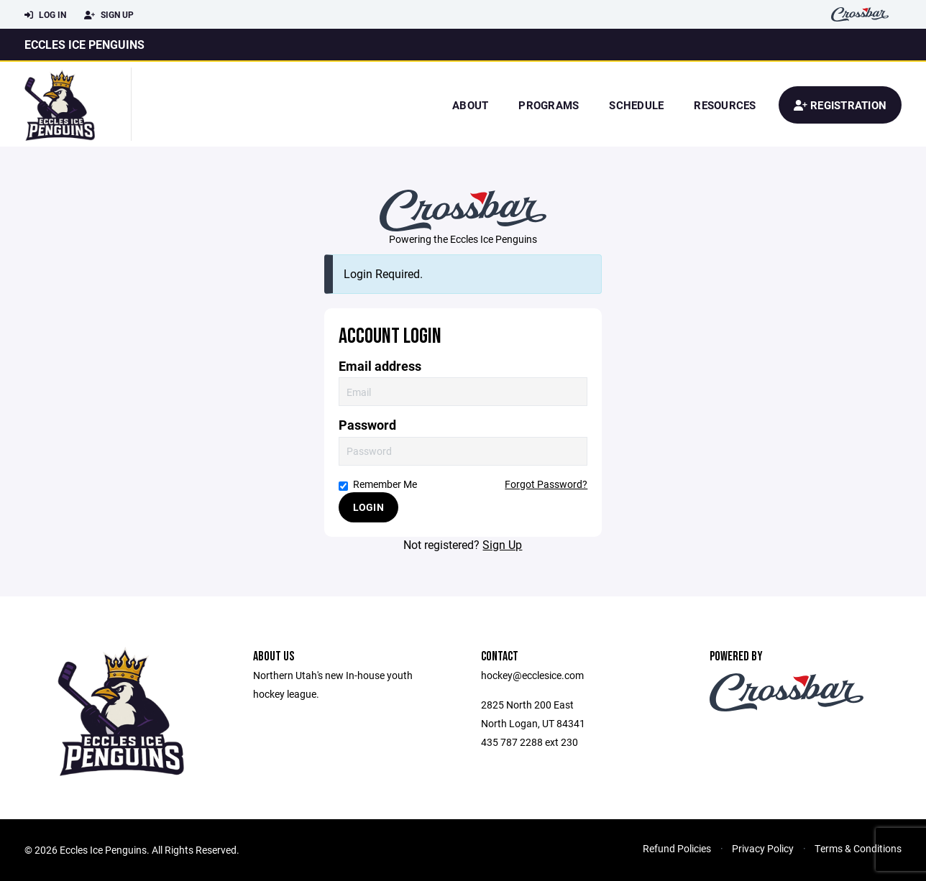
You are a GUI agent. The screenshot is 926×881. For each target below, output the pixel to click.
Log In (45, 15)
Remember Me (378, 484)
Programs (548, 105)
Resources (725, 105)
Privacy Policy (763, 848)
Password (367, 425)
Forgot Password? (546, 484)
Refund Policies (677, 848)
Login (368, 507)
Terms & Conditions (858, 848)
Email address (380, 366)
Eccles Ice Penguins (84, 44)
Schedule (636, 105)
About (470, 105)
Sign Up (109, 15)
